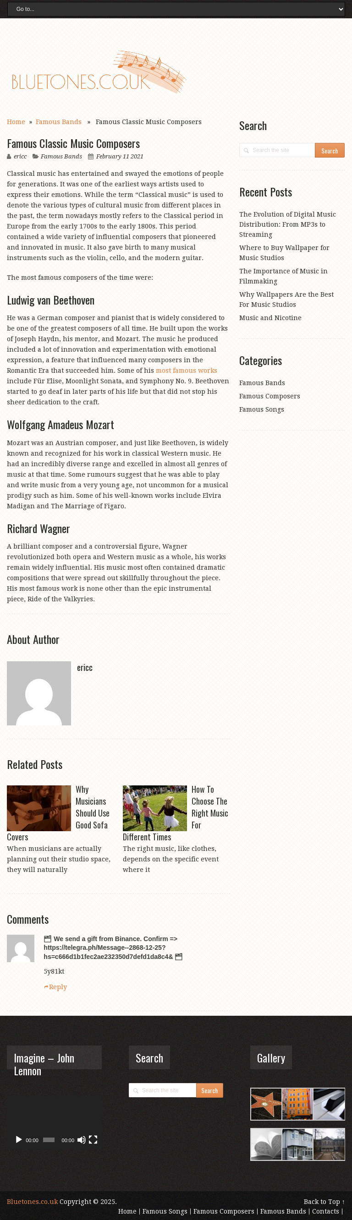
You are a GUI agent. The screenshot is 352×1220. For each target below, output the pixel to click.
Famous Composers (269, 396)
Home (16, 121)
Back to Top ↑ (324, 1201)
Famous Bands (59, 121)
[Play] (18, 1139)
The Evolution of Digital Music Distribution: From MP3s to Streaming (287, 224)
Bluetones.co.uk (32, 1201)
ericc (20, 156)
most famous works (186, 370)
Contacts (325, 1211)
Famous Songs (261, 409)
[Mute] (81, 1139)
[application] (54, 1122)
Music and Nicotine (270, 317)
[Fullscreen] (93, 1139)
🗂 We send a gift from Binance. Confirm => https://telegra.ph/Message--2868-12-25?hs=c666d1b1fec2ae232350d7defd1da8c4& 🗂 (113, 947)
